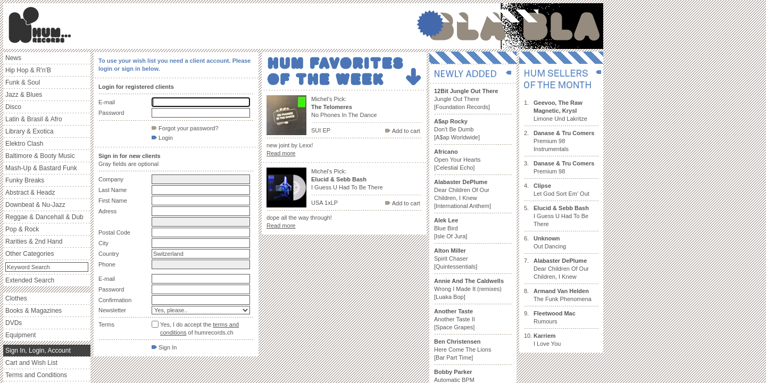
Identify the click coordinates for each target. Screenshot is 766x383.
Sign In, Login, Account (38, 350)
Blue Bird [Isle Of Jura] (450, 228)
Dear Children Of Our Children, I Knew (561, 268)
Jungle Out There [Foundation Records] (466, 99)
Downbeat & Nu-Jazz (35, 205)
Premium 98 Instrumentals (564, 141)
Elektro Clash (24, 143)
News (13, 58)
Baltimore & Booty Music (40, 156)
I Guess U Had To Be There (561, 216)
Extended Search (29, 280)
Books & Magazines (33, 310)
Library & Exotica (29, 131)
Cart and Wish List (31, 363)
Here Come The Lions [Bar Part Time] (462, 349)
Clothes (16, 298)
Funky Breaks (24, 180)
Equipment (20, 335)
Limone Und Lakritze (560, 110)
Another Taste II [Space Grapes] (454, 319)
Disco (13, 107)
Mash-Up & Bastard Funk (41, 168)
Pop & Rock (22, 229)
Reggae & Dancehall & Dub (44, 217)
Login (162, 138)
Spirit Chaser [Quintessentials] (455, 258)
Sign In (164, 347)
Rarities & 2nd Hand (33, 241)
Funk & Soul (22, 82)
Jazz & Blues (23, 94)
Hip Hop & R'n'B (28, 70)
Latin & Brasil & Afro (33, 119)
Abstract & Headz (30, 192)
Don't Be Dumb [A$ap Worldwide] (457, 129)
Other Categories (29, 253)
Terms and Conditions (36, 375)
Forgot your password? (185, 128)
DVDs (13, 323)
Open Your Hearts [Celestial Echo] (457, 159)
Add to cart (402, 131)
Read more (281, 153)
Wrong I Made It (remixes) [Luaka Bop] (469, 289)
